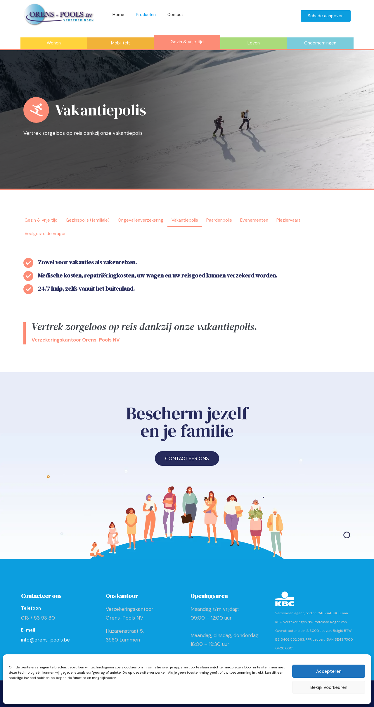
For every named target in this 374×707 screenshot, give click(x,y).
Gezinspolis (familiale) (88, 220)
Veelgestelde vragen (46, 234)
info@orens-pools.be (45, 640)
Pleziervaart (288, 220)
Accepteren (329, 671)
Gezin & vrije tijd (41, 220)
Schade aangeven (326, 16)
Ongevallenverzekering (140, 220)
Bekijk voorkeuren (328, 687)
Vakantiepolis (185, 220)
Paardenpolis (219, 220)
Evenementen (254, 220)
